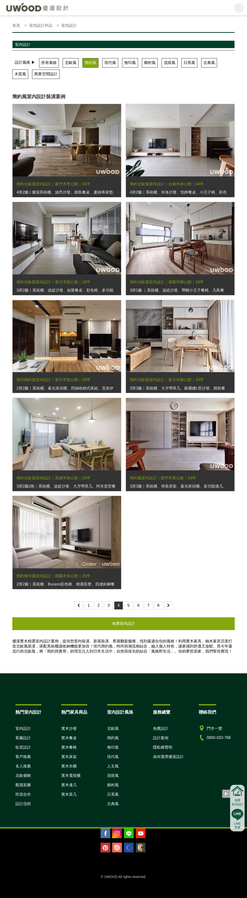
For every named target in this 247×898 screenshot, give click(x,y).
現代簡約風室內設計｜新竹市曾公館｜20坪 (53, 380)
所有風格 (49, 63)
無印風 (130, 63)
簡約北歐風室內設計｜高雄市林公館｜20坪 (53, 478)
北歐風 (70, 63)
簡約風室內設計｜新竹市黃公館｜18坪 (163, 478)
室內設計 (23, 728)
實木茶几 (69, 794)
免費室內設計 (123, 623)
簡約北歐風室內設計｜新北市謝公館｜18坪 (53, 282)
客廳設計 (23, 738)
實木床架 (69, 757)
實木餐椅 (69, 747)
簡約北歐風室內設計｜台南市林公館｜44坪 (167, 184)
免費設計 (160, 728)
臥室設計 (23, 747)
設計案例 (160, 738)
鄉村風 (150, 63)
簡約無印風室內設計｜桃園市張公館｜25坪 (53, 576)
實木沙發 (69, 728)
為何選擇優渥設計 (168, 757)
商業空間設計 (45, 74)
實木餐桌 (69, 738)
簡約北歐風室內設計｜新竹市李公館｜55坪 (53, 184)
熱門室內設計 (28, 712)
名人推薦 (23, 766)
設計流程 (23, 804)
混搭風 (169, 63)
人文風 (113, 766)
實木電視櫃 (71, 775)
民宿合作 (23, 794)
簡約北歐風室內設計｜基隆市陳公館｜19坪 (167, 282)
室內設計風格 (120, 712)
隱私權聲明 (162, 747)
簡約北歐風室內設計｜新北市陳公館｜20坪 (167, 380)
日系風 (189, 63)
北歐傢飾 (23, 775)
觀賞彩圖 (23, 785)
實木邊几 (69, 785)
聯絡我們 (207, 712)
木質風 (20, 74)
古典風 (209, 63)
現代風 (110, 63)
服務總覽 (161, 712)
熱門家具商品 (74, 712)
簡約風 (90, 63)
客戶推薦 (23, 757)
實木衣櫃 (69, 766)
